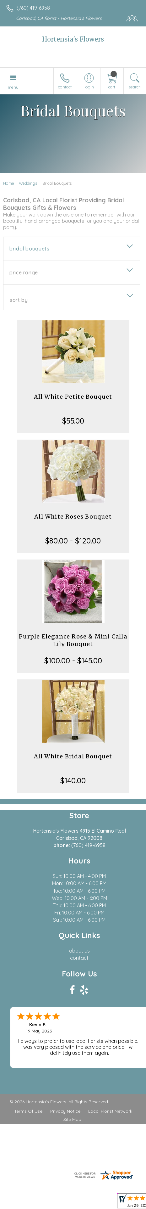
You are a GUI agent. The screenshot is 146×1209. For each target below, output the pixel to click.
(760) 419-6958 (33, 8)
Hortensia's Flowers (73, 39)
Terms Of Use (28, 1111)
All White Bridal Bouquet (73, 756)
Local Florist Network (110, 1111)
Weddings (28, 183)
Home (8, 183)
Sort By (19, 300)
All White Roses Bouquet (73, 516)
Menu (13, 87)
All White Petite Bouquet (73, 396)
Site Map (72, 1119)
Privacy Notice (65, 1111)
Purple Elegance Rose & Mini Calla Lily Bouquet (73, 640)
